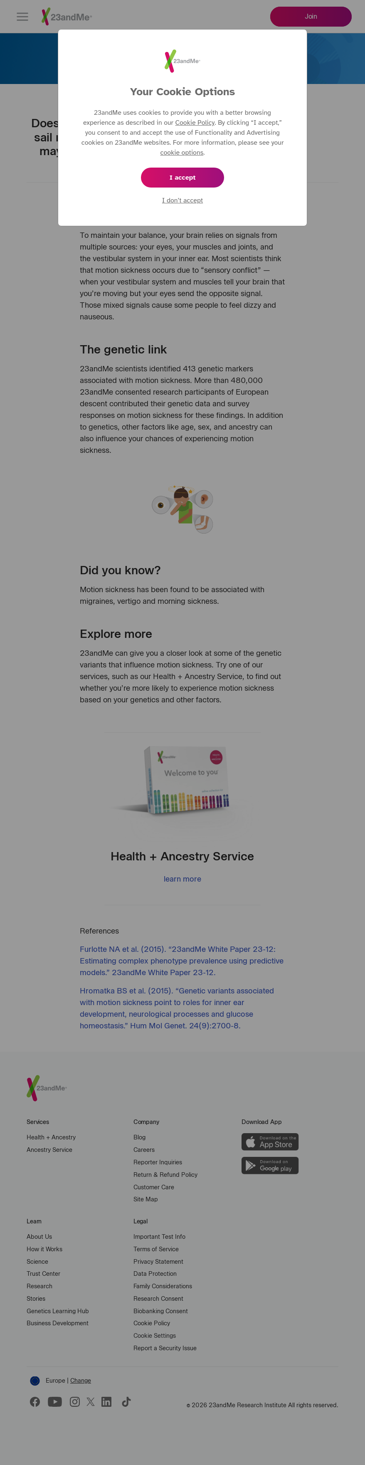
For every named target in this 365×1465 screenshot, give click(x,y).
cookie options (182, 152)
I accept (183, 177)
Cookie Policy (195, 123)
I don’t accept (182, 200)
